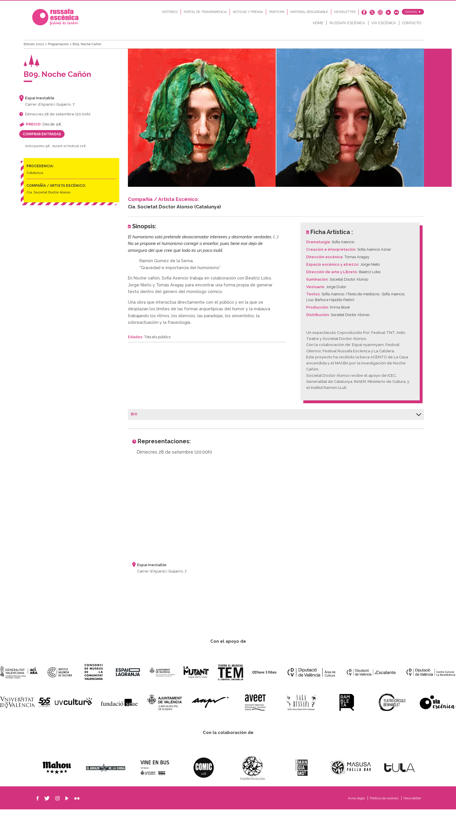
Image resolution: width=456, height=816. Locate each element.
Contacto (411, 24)
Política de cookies (384, 805)
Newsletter (344, 13)
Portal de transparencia (205, 13)
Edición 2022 (34, 51)
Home (318, 24)
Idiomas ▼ (413, 13)
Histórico (170, 13)
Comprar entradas (42, 141)
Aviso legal (357, 805)
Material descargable (309, 13)
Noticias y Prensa (248, 13)
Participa (276, 13)
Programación (59, 51)
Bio (276, 421)
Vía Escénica (383, 24)
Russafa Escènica (347, 24)
